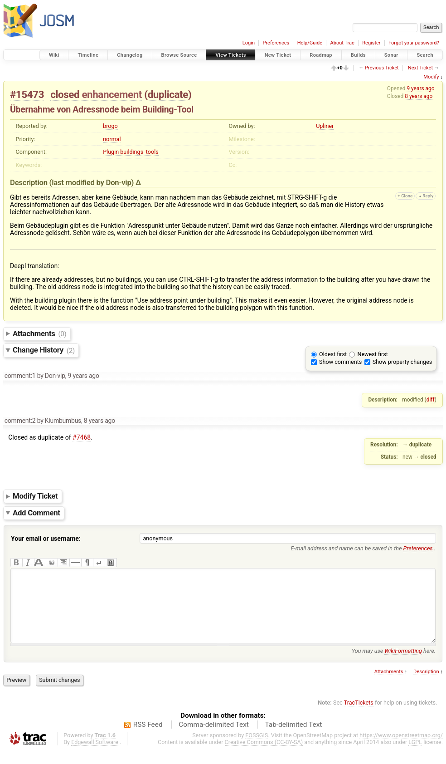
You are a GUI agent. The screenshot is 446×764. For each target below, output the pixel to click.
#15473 (27, 94)
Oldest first (333, 354)
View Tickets (230, 55)
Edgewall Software (94, 755)
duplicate (168, 94)
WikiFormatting (403, 664)
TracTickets (358, 716)
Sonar (391, 55)
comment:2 (20, 420)
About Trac (342, 43)
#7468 (82, 437)
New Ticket (278, 55)
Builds (358, 55)
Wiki (54, 55)
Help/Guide (309, 43)
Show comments (340, 361)
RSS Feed (148, 738)
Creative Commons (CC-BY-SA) (264, 755)
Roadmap (321, 55)
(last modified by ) (92, 182)
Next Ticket (420, 68)
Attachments (40, 333)
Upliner (325, 125)
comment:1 (20, 375)
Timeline (88, 55)
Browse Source (179, 55)
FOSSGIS (256, 748)
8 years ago (418, 96)
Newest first (372, 354)
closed (64, 94)
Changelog (129, 55)
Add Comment (36, 512)
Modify (431, 77)
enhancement (112, 94)
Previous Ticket (382, 68)
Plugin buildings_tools (131, 151)
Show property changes (402, 361)
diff (431, 400)
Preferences (275, 43)
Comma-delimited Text (214, 738)
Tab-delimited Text (293, 738)
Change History (44, 350)
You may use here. (394, 664)
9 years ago (420, 88)
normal (112, 139)
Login (248, 43)
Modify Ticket (35, 495)
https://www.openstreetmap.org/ (401, 748)
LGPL (415, 755)
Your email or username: (46, 538)
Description (426, 685)
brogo (110, 125)
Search (425, 55)
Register (371, 43)
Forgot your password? (413, 43)
